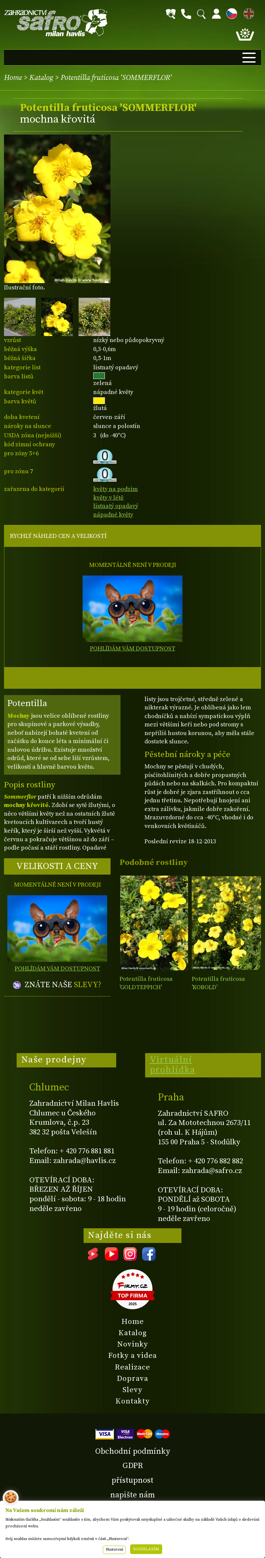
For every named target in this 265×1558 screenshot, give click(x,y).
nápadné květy (113, 515)
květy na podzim (115, 489)
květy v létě (108, 498)
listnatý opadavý (115, 506)
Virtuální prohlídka (172, 1064)
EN (247, 12)
